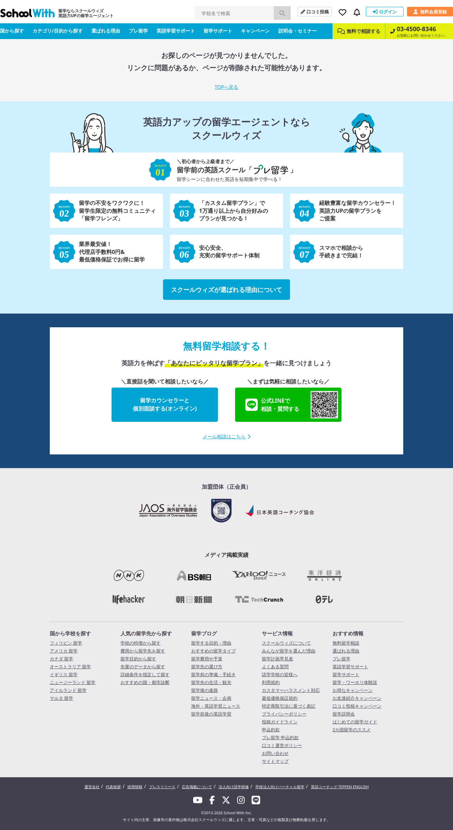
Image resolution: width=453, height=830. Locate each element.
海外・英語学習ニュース (215, 706)
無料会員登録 (430, 12)
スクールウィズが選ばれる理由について (226, 289)
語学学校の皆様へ (280, 674)
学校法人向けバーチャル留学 (279, 786)
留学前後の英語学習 (211, 714)
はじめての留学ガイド (355, 722)
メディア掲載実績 (226, 555)
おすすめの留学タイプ (213, 651)
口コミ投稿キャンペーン (357, 706)
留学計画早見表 (277, 659)
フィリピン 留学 (66, 643)
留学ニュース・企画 (211, 698)
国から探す (12, 30)
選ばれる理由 (105, 30)
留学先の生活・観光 (211, 682)
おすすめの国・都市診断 (145, 682)
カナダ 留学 (61, 659)
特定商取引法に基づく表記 (288, 706)
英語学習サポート (175, 30)
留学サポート (218, 30)
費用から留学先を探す (142, 651)
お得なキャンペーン (353, 690)
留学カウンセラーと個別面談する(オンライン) (165, 404)
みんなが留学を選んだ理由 (288, 651)
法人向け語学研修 (234, 786)
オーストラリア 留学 (70, 666)
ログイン (385, 12)
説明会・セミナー (297, 30)
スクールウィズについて (286, 643)
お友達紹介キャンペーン (357, 698)
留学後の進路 (204, 690)
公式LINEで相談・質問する (291, 404)
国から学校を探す (70, 633)
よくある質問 (275, 666)
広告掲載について (197, 786)
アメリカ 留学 (64, 651)
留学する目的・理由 (211, 643)
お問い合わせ (275, 753)
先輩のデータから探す (142, 666)
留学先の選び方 (206, 666)
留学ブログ (204, 633)
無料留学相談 (346, 643)
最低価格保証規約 (280, 698)
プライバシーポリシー (284, 714)
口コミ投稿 (315, 12)
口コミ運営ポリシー (282, 745)
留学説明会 (344, 714)
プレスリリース (162, 786)
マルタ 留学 (61, 698)
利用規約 (271, 682)
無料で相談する (358, 31)
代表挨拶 (113, 786)
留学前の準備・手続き (213, 674)
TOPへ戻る (227, 87)
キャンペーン (255, 30)
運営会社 (92, 786)
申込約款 (271, 730)
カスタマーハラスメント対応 (291, 690)
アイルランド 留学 (68, 690)
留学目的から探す (138, 659)
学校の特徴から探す (140, 643)
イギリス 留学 (64, 674)
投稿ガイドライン (280, 722)
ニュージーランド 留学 (72, 682)
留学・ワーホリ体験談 (355, 682)
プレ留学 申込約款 (280, 737)
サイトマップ (275, 761)
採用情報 (134, 786)
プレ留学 (138, 30)
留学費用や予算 (206, 659)
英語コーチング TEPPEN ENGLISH (340, 786)
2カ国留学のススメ (352, 730)
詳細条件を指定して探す (145, 674)
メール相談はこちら (226, 436)
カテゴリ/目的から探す (58, 30)
